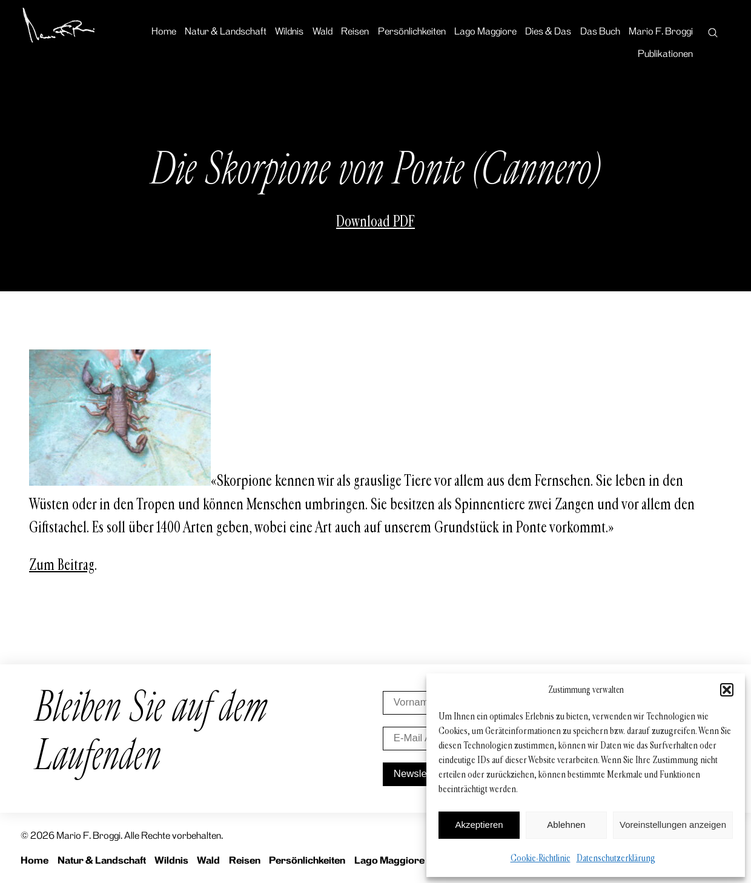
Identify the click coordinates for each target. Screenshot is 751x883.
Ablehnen (566, 824)
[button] (727, 690)
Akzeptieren (479, 824)
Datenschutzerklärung (616, 858)
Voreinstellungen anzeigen (673, 824)
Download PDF (375, 221)
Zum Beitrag (61, 565)
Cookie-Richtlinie (541, 858)
